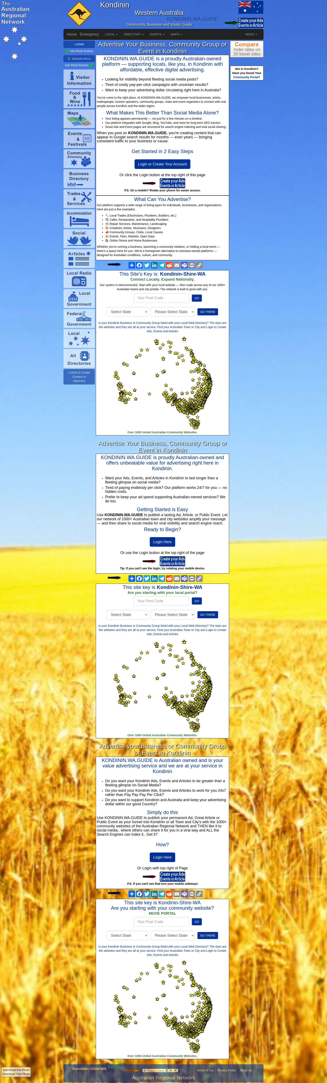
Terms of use (205, 1070)
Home (72, 34)
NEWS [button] (251, 34)
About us (246, 1070)
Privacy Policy (227, 1070)
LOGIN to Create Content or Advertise (79, 377)
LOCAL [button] (111, 34)
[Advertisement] (246, 146)
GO (197, 298)
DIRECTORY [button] (134, 34)
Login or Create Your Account (162, 164)
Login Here (162, 542)
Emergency (89, 34)
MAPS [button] (176, 34)
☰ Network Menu (79, 58)
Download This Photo (16, 1074)
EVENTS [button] (157, 34)
